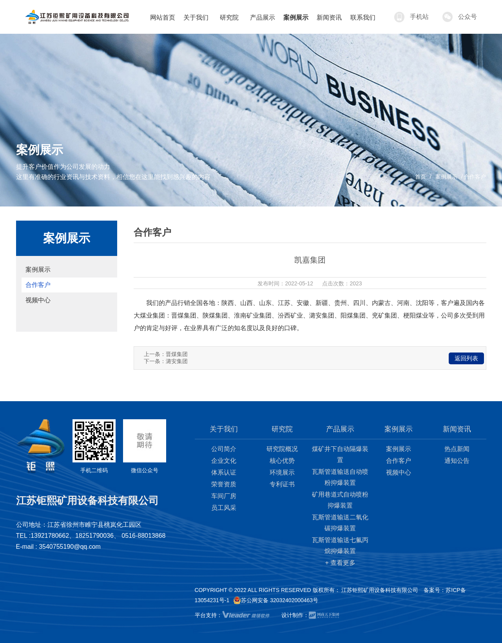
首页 (420, 177)
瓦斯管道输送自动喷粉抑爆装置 (340, 477)
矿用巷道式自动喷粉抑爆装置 (340, 500)
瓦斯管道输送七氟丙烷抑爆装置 (340, 545)
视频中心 (38, 300)
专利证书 (282, 484)
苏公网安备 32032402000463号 (275, 600)
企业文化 (223, 460)
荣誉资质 (223, 484)
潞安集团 (177, 361)
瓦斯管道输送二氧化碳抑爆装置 (340, 523)
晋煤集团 (177, 354)
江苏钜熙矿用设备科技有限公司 (379, 590)
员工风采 (223, 507)
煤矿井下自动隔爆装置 (340, 454)
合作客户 (38, 284)
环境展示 (282, 472)
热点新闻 (456, 449)
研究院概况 (282, 449)
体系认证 (223, 472)
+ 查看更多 (340, 562)
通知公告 (456, 460)
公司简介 (223, 449)
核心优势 (282, 460)
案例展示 (446, 177)
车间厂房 (223, 496)
